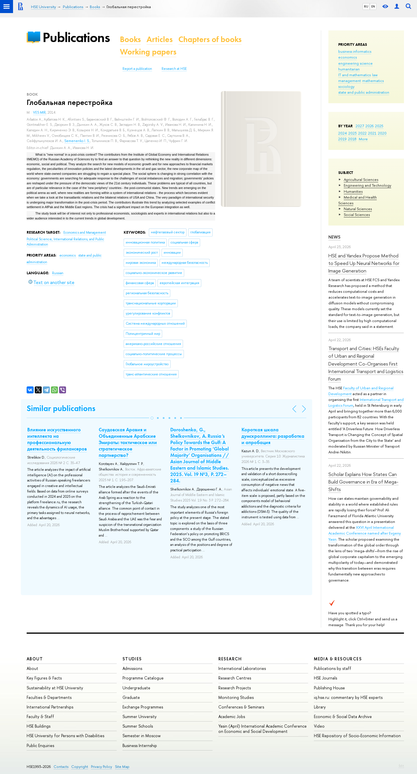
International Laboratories (242, 668)
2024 (342, 133)
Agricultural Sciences (361, 179)
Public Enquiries (40, 745)
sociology (346, 86)
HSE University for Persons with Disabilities (65, 735)
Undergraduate (136, 688)
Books (130, 39)
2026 (369, 125)
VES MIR (39, 112)
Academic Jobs (231, 716)
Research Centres (234, 678)
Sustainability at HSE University (55, 688)
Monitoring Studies (236, 697)
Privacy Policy (101, 766)
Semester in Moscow (141, 735)
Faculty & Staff (40, 716)
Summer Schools (137, 726)
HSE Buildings (38, 726)
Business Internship (139, 745)
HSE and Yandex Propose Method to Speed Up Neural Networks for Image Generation (363, 263)
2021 (372, 133)
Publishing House (329, 688)
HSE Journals (325, 678)
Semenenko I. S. (77, 141)
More (363, 138)
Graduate (131, 697)
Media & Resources (338, 659)
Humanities (353, 191)
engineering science (355, 63)
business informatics (354, 51)
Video (319, 726)
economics (347, 57)
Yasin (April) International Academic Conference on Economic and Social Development (262, 728)
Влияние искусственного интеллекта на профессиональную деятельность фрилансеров (57, 439)
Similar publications (61, 408)
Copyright (79, 766)
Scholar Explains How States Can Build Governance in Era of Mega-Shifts (363, 482)
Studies (132, 659)
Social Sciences (357, 214)
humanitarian (349, 69)
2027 (360, 125)
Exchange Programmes (142, 707)
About (35, 659)
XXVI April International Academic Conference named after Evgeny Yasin (364, 533)
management (349, 80)
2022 (362, 133)
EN (373, 6)
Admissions (132, 668)
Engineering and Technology (367, 185)
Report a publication (137, 68)
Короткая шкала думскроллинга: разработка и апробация (273, 436)
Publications (76, 37)
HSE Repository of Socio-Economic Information (357, 735)
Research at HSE (174, 68)
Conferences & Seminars (241, 707)
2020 (382, 133)
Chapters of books (210, 39)
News (334, 237)
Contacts (61, 766)
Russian (57, 273)
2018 (352, 138)
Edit (401, 766)
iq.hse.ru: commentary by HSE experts (348, 697)
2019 (342, 138)
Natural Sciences (358, 208)
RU (366, 6)
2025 (379, 125)
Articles (160, 39)
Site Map (122, 766)
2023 (352, 133)
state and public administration (363, 92)
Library (320, 707)
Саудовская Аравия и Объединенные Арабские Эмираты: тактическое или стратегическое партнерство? (128, 442)
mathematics (373, 80)
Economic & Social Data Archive (343, 716)
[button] (152, 418)
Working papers (148, 52)
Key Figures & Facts (44, 678)
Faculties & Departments (49, 697)
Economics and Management (84, 232)
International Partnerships (50, 707)
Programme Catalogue (143, 678)
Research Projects (234, 688)
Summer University (139, 716)
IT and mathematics (354, 74)
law (375, 74)
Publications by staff (332, 668)
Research (230, 659)
